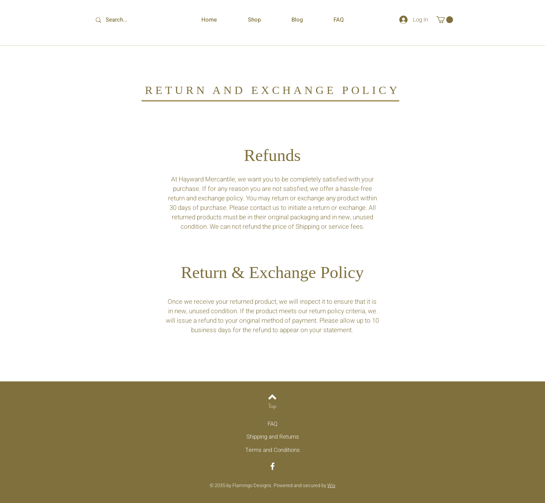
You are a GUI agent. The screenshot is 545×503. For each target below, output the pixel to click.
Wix (331, 485)
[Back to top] (272, 397)
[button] (444, 19)
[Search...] (122, 19)
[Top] (272, 406)
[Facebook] (272, 466)
